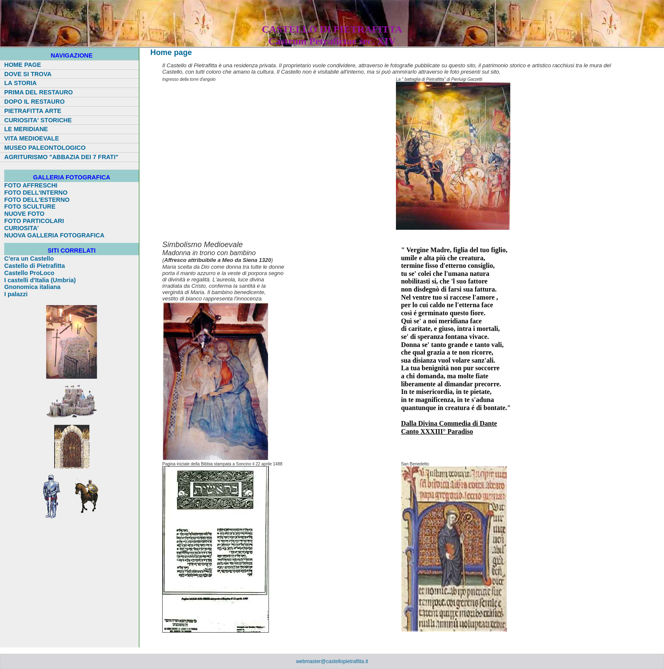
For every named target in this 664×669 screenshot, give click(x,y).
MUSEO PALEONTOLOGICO (45, 147)
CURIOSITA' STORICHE (38, 120)
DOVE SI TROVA (28, 74)
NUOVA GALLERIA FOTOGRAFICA (54, 235)
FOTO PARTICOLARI (34, 220)
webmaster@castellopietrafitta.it (332, 661)
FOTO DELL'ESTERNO (36, 199)
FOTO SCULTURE (29, 206)
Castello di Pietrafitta (34, 265)
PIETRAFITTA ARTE (32, 110)
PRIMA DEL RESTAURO (38, 92)
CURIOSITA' (21, 228)
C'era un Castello (29, 258)
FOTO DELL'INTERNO (35, 192)
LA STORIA (20, 83)
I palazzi (16, 294)
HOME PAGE (22, 64)
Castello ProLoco (29, 273)
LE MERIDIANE (26, 129)
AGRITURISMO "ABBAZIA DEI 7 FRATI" (61, 157)
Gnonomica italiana (32, 287)
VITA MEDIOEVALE (31, 138)
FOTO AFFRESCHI (31, 185)
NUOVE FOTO (24, 213)
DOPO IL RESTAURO (34, 101)
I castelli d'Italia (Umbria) (40, 280)
